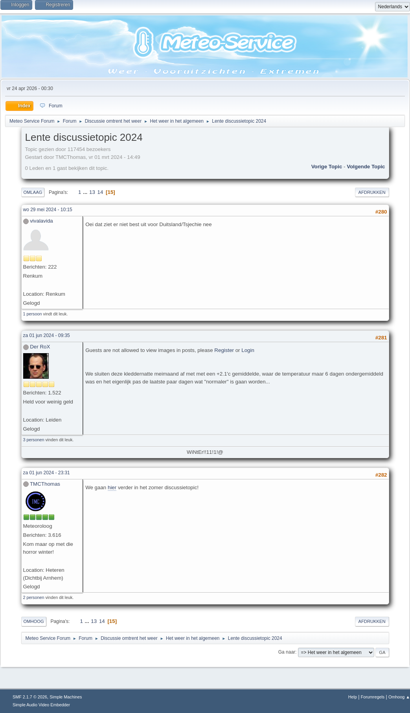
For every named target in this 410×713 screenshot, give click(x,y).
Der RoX (40, 347)
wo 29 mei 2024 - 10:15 (47, 209)
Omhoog (34, 621)
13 (92, 192)
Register (224, 350)
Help (352, 697)
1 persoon (32, 313)
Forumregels (373, 697)
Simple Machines (66, 697)
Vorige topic (326, 166)
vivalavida (41, 221)
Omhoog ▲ (399, 697)
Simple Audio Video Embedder (41, 704)
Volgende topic (366, 166)
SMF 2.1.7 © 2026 (30, 697)
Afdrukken (372, 192)
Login (247, 350)
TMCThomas (45, 484)
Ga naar (286, 652)
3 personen (33, 439)
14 (100, 192)
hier (112, 487)
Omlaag (33, 192)
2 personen (33, 597)
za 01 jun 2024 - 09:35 (46, 335)
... (86, 192)
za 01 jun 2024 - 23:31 (46, 472)
